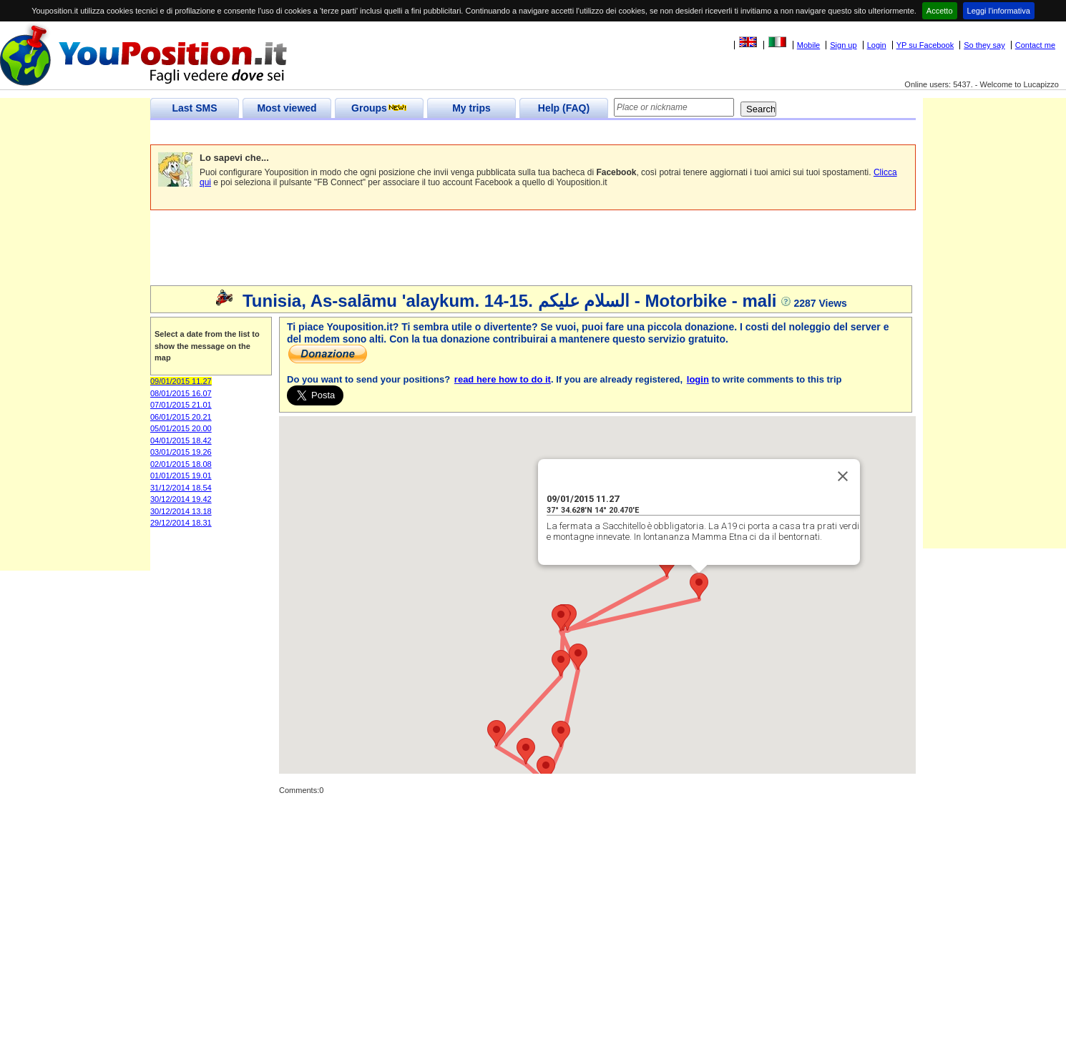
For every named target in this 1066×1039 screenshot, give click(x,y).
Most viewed (286, 108)
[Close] (843, 476)
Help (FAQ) (564, 108)
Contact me (1035, 45)
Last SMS (194, 108)
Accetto (939, 10)
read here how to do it (502, 379)
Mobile (808, 45)
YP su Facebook (925, 45)
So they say (984, 45)
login (698, 379)
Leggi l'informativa (998, 10)
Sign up (843, 45)
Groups (379, 108)
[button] (699, 586)
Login (876, 45)
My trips (471, 108)
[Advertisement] (410, 132)
